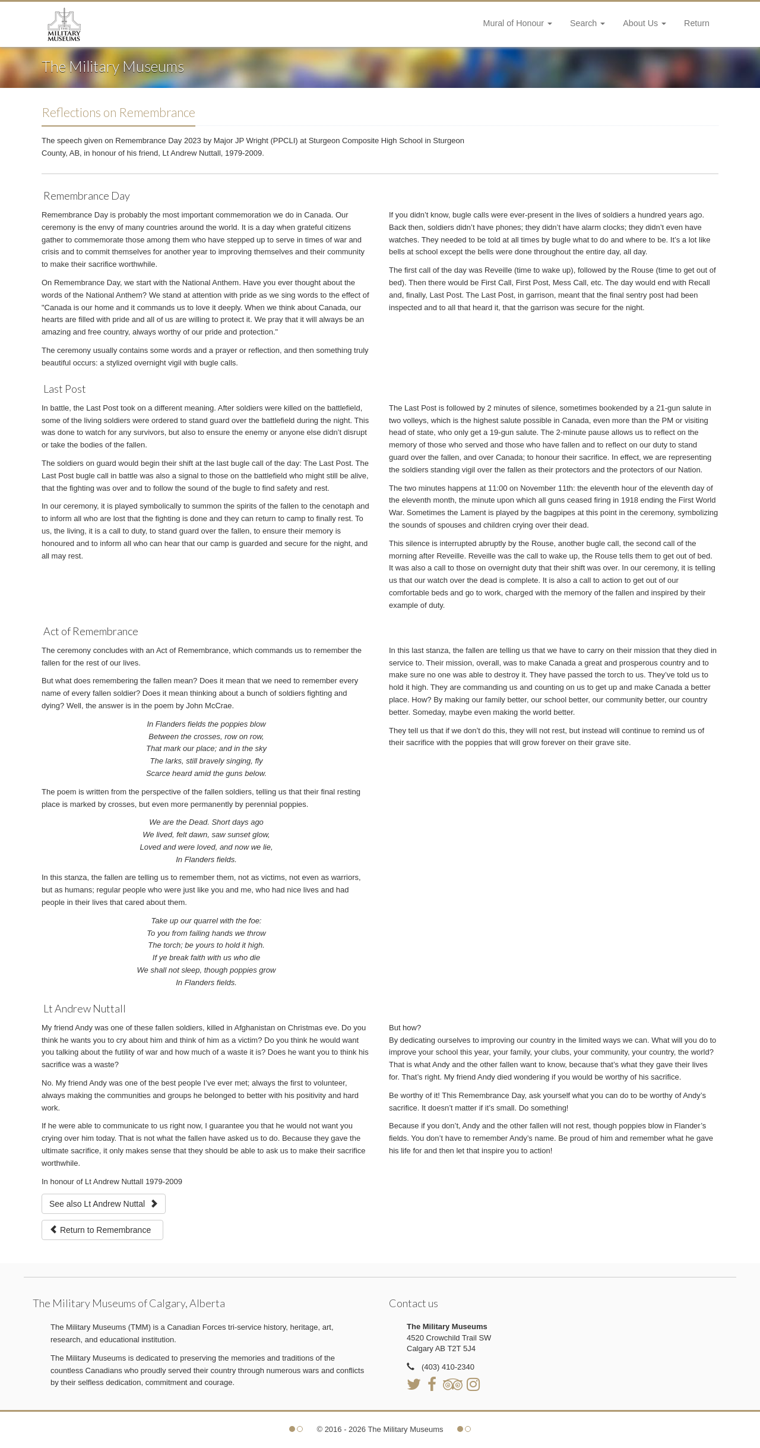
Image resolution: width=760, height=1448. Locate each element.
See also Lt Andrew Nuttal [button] (103, 1204)
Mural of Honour (517, 23)
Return (697, 23)
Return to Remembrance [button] (102, 1230)
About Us (644, 23)
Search (587, 23)
